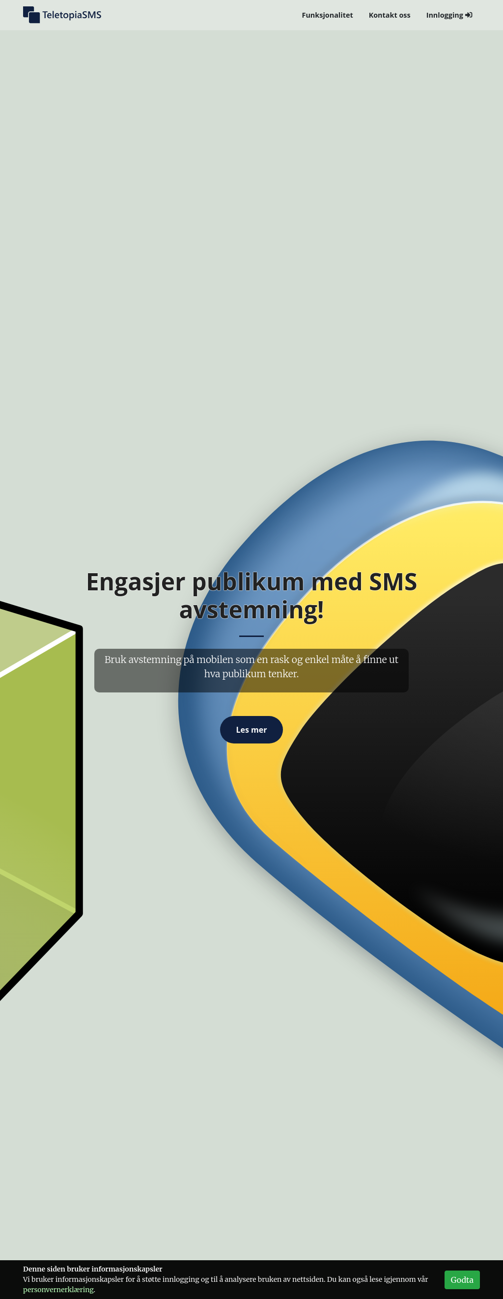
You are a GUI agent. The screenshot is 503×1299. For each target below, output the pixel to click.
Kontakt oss (390, 15)
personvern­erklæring (58, 1289)
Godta (462, 1280)
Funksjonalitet (327, 15)
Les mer (251, 729)
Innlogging (449, 15)
